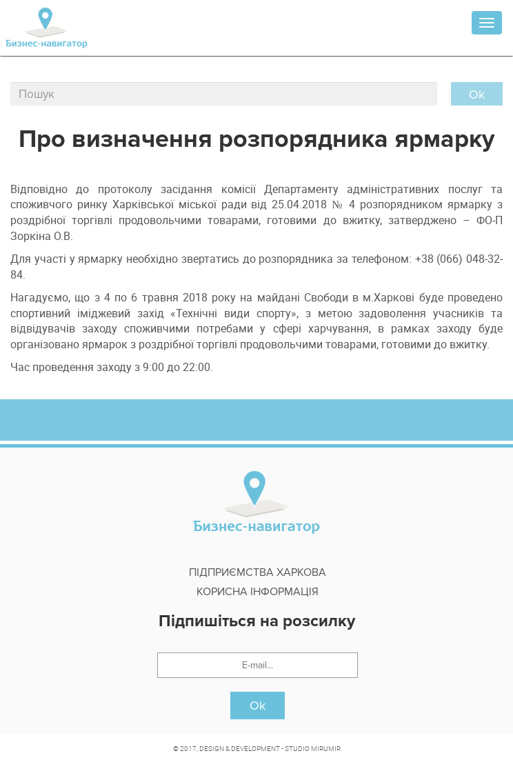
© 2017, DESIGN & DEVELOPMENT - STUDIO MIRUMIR (257, 748)
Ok (257, 705)
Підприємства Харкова (257, 572)
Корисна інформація (258, 592)
